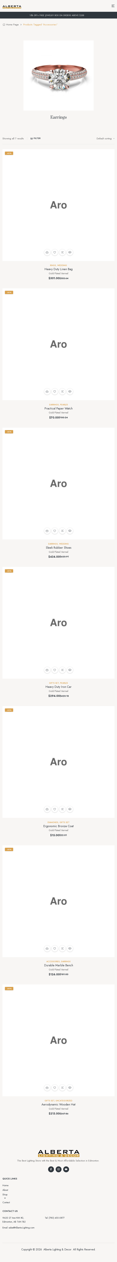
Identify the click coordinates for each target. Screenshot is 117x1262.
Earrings (54, 404)
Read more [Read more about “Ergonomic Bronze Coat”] (47, 809)
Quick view (70, 252)
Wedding (62, 265)
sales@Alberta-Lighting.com (21, 1227)
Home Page (12, 24)
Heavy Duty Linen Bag (58, 269)
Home (5, 1185)
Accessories (53, 961)
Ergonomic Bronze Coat (58, 826)
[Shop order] (106, 138)
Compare (62, 252)
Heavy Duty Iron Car (58, 687)
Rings (53, 265)
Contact (6, 1202)
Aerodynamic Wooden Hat (58, 1104)
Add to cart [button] (47, 252)
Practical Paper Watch (58, 408)
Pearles (64, 404)
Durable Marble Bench (58, 965)
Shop (5, 1196)
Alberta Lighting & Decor (57, 1249)
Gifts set (54, 683)
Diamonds (53, 822)
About (5, 1190)
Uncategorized (64, 1100)
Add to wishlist (55, 252)
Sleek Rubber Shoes (58, 548)
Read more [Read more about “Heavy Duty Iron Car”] (47, 670)
